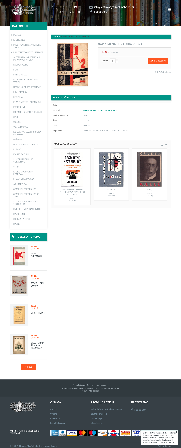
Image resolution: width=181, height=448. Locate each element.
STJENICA (111, 188)
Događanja (55, 417)
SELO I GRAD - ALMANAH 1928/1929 (38, 343)
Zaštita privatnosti (99, 412)
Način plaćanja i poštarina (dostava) (106, 407)
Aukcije (53, 407)
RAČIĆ (149, 188)
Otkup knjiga (96, 421)
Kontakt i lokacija (57, 421)
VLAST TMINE (38, 311)
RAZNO (57, 35)
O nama (53, 412)
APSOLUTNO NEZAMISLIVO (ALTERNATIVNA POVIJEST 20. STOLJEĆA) (72, 190)
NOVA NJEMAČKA (36, 253)
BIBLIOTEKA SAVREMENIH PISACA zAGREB (100, 108)
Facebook (138, 408)
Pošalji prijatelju (165, 70)
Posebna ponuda (26, 235)
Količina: (105, 59)
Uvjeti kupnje (96, 417)
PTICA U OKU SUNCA (37, 282)
